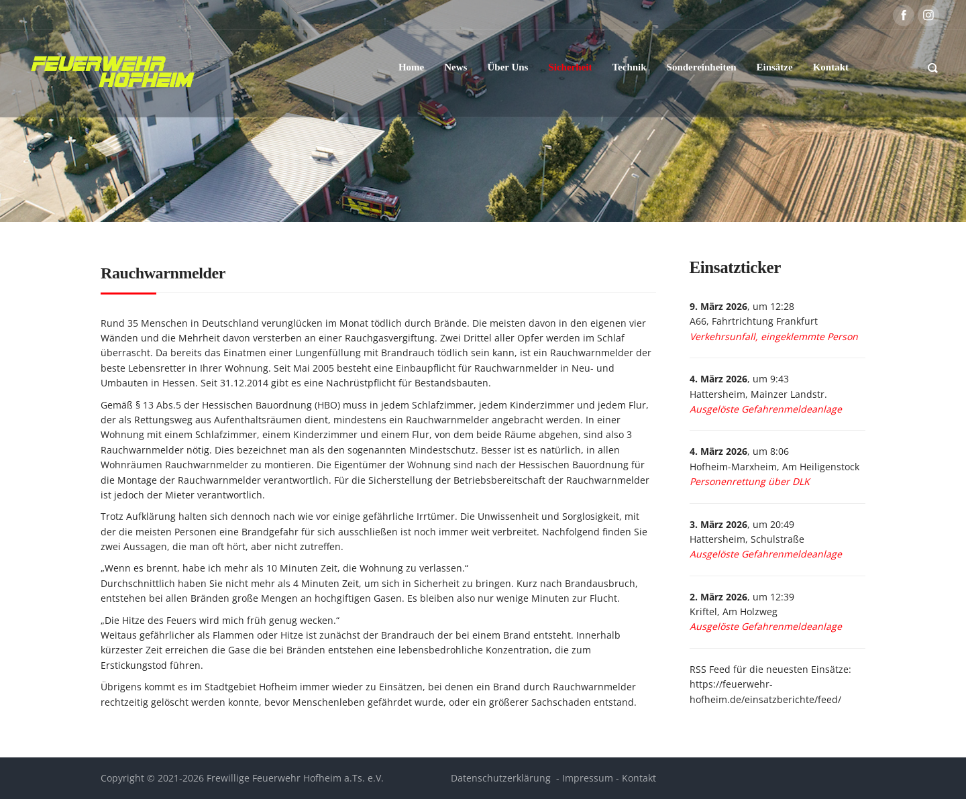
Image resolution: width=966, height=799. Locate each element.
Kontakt (639, 777)
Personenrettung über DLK (750, 481)
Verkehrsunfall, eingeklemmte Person (774, 336)
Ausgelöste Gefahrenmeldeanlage (766, 409)
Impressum (587, 777)
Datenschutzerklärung (501, 777)
